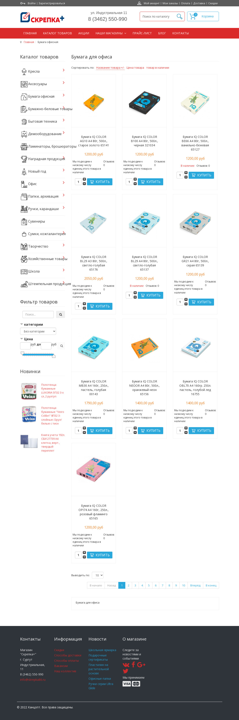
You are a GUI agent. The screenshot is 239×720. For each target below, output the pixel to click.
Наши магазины (109, 33)
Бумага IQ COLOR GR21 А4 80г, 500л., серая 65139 (195, 261)
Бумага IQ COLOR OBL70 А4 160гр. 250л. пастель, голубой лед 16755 (195, 387)
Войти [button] (32, 3)
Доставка (199, 3)
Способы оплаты (66, 667)
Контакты (180, 33)
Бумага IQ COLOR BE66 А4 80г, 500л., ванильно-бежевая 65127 (195, 143)
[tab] (42, 325)
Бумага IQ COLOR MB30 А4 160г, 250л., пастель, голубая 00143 (94, 387)
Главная (30, 33)
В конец (211, 585)
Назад (111, 585)
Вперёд (195, 585)
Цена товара (135, 67)
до (39, 344)
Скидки (213, 3)
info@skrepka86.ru (33, 686)
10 (183, 585)
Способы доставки (67, 662)
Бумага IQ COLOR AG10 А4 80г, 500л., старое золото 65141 (93, 141)
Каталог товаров (57, 33)
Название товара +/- (110, 67)
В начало (96, 585)
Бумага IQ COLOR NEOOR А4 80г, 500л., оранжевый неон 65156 (144, 387)
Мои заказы (170, 3)
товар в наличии (157, 67)
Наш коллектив (65, 678)
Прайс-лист (142, 33)
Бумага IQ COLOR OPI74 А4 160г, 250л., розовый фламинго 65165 (94, 512)
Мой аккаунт (151, 3)
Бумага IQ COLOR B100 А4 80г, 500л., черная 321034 (144, 141)
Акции (83, 33)
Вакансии (61, 672)
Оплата (185, 3)
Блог (162, 33)
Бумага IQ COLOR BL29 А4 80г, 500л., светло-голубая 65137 (144, 263)
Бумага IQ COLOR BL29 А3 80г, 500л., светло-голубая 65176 (93, 263)
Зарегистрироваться (52, 3)
